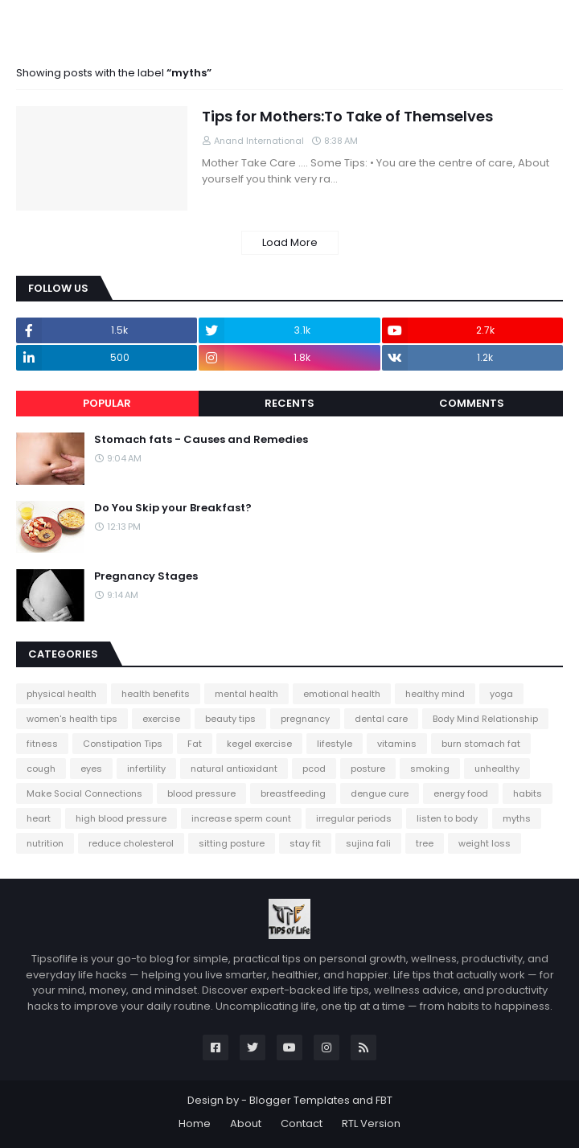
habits (527, 793)
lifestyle (334, 743)
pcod (314, 768)
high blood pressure (121, 818)
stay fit (305, 843)
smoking (430, 768)
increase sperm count (241, 818)
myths (517, 818)
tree (424, 843)
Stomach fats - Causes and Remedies (201, 440)
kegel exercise (259, 743)
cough (41, 768)
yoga (501, 693)
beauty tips (230, 718)
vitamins (397, 743)
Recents (289, 403)
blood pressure (201, 793)
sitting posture (232, 843)
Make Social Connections (84, 793)
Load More (290, 242)
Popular (107, 403)
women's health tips (72, 718)
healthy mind (435, 693)
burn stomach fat (480, 743)
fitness (42, 743)
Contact (301, 1123)
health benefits (155, 693)
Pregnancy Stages (146, 576)
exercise (161, 718)
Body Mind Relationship (485, 718)
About (245, 1123)
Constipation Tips (122, 743)
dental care (381, 718)
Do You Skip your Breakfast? (173, 508)
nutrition (45, 843)
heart (39, 818)
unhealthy (496, 768)
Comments (471, 403)
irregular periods (354, 818)
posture (368, 768)
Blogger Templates (299, 1100)
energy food (460, 793)
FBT (384, 1100)
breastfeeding (293, 793)
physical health (61, 693)
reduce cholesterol (131, 843)
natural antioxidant (234, 768)
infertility (146, 768)
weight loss (484, 843)
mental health (246, 693)
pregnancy (305, 718)
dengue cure (380, 793)
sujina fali (368, 843)
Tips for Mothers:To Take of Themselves (347, 116)
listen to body (447, 818)
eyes (91, 768)
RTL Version (371, 1123)
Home (195, 1123)
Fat (194, 743)
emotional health (341, 693)
